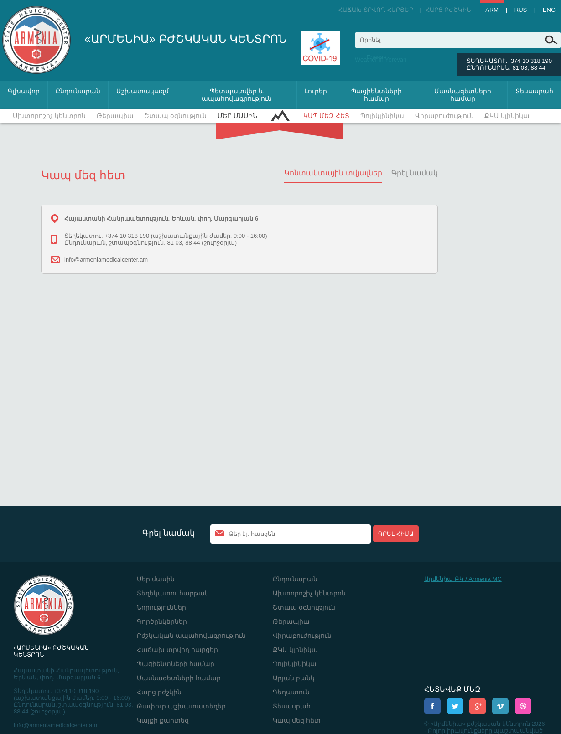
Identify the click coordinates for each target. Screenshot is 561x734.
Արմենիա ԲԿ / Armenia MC (463, 578)
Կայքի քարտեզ (163, 720)
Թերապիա (115, 115)
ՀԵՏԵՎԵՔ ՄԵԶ (452, 689)
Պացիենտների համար (376, 94)
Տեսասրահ (534, 91)
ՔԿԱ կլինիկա (507, 115)
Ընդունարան (78, 91)
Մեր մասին (237, 115)
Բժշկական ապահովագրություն (191, 635)
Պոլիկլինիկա (382, 115)
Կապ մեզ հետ (326, 115)
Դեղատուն (291, 692)
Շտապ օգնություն (175, 115)
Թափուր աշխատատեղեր (181, 706)
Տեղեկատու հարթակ (173, 593)
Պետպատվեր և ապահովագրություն (237, 94)
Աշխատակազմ (142, 91)
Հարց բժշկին (448, 9)
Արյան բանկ (294, 678)
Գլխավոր (24, 91)
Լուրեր (316, 91)
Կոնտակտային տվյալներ (333, 173)
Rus (520, 9)
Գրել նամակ (414, 173)
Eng (549, 9)
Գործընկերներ (162, 621)
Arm (492, 9)
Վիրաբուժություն (444, 115)
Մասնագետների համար (462, 94)
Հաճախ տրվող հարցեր (375, 9)
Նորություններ (161, 607)
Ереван (376, 57)
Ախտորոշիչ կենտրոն (49, 115)
